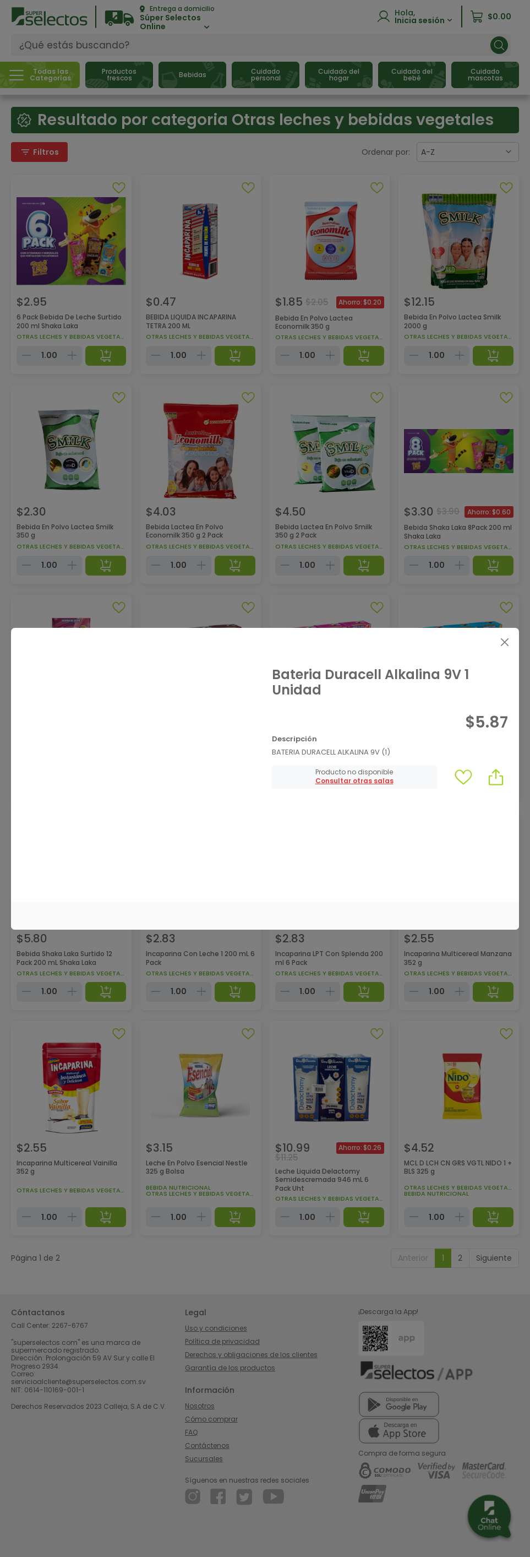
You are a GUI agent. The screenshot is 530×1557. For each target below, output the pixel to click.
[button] (354, 781)
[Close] (504, 642)
